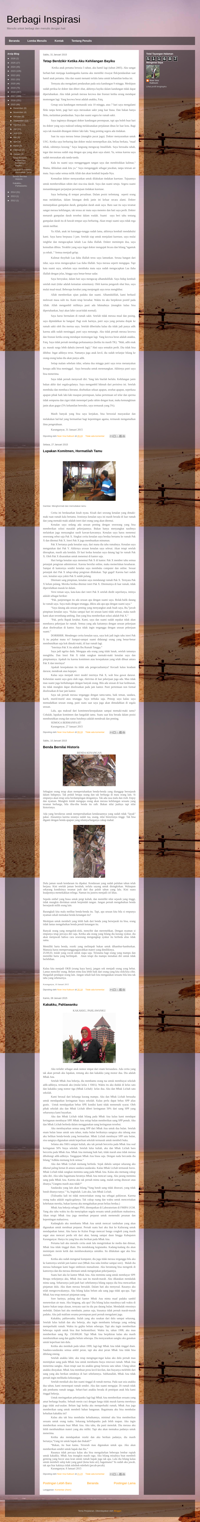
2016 (13, 100)
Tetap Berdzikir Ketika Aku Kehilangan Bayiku (79, 61)
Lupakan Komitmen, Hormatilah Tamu (72, 451)
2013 (13, 196)
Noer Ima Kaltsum (154, 81)
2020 (13, 83)
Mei (15, 137)
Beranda (14, 40)
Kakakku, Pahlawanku (60, 1004)
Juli (15, 129)
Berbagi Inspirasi (43, 19)
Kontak (59, 40)
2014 (13, 192)
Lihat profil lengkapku (156, 86)
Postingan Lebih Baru (57, 1483)
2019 (13, 88)
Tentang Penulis (82, 40)
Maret (16, 145)
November (18, 112)
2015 (13, 104)
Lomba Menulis (37, 40)
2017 (13, 96)
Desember (18, 108)
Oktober (17, 116)
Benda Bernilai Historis (61, 747)
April (15, 141)
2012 (13, 200)
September (18, 120)
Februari (17, 150)
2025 (13, 63)
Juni (15, 133)
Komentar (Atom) (63, 1490)
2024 (13, 67)
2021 (13, 79)
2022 (13, 75)
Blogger (117, 1511)
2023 (13, 71)
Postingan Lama (125, 1483)
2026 (13, 58)
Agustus (17, 125)
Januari (17, 154)
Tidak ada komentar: (95, 436)
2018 (13, 92)
